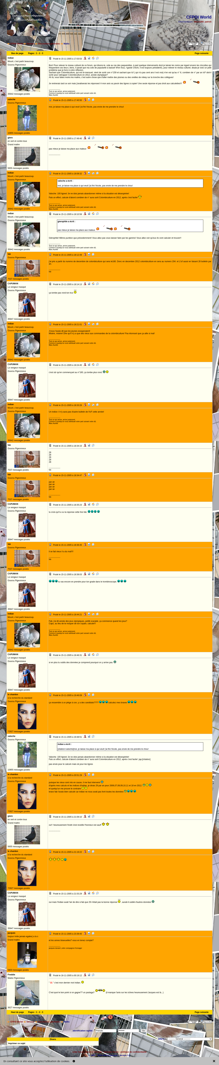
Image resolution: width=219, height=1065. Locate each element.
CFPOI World (16, 44)
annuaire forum (111, 1052)
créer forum (78, 1052)
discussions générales (49, 44)
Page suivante (202, 53)
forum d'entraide (94, 1052)
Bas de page (17, 53)
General (30, 44)
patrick (208, 22)
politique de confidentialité (133, 1052)
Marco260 (199, 22)
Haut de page (17, 1012)
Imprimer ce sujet (16, 1043)
